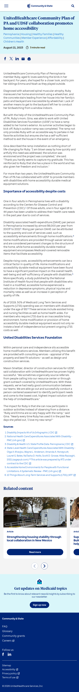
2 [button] (10, 228)
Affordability (55, 37)
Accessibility (8, 669)
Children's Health (13, 41)
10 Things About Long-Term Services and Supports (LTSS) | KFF (40, 475)
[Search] (72, 6)
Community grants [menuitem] (13, 635)
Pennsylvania (11, 34)
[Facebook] (3, 655)
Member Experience (34, 37)
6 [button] (28, 308)
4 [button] (73, 235)
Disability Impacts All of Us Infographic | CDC (30, 432)
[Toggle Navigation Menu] (6, 6)
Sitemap (6, 665)
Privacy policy (9, 673)
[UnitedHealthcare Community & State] (28, 6)
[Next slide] (44, 566)
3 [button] (20, 228)
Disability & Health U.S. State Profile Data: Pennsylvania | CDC (38, 444)
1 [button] (25, 207)
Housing (26, 34)
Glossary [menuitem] (7, 631)
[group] (35, 528)
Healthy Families (43, 34)
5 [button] (72, 274)
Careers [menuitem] (6, 640)
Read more (35, 552)
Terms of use (8, 677)
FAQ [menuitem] (4, 626)
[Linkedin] (9, 655)
